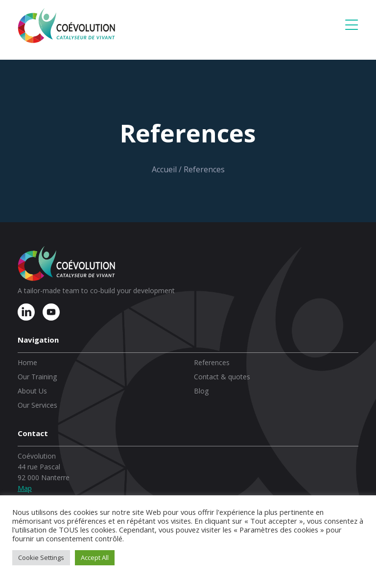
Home (27, 362)
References (212, 362)
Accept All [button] (95, 557)
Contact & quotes (222, 376)
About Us (32, 390)
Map (25, 488)
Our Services (37, 405)
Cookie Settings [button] (41, 557)
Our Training (37, 376)
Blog (201, 390)
